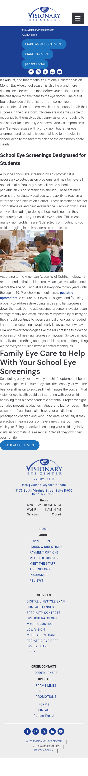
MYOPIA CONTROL (40, 624)
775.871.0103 (29, 35)
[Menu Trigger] (78, 18)
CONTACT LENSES (40, 607)
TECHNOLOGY (40, 569)
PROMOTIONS (46, 696)
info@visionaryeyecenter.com (38, 30)
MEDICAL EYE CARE (41, 635)
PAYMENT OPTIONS (44, 552)
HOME (44, 529)
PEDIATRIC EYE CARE (43, 640)
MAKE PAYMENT (37, 54)
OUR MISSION (40, 541)
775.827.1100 (44, 479)
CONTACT (44, 710)
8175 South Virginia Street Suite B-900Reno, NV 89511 (44, 492)
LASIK (31, 652)
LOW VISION (36, 629)
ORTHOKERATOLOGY (42, 618)
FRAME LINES (46, 685)
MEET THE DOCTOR (44, 558)
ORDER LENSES (46, 673)
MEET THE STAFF (43, 563)
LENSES (41, 691)
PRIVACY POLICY (43, 750)
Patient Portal (44, 715)
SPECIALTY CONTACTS (44, 612)
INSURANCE (38, 575)
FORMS (44, 704)
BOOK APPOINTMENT (20, 445)
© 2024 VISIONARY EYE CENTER (44, 741)
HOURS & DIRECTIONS (46, 547)
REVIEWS (36, 580)
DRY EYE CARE (37, 646)
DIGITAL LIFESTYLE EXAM (46, 601)
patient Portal (35, 64)
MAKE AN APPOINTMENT (44, 44)
